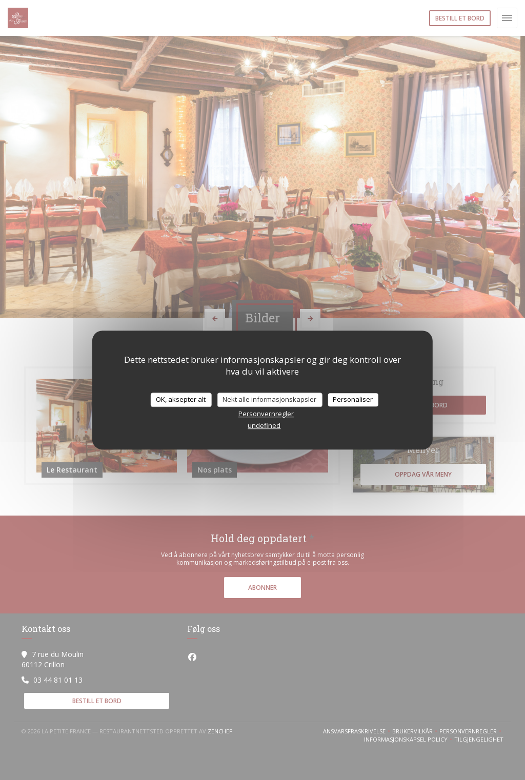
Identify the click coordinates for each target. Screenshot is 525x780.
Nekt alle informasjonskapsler (269, 399)
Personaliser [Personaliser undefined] (353, 399)
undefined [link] (264, 425)
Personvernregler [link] (266, 413)
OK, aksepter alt (181, 399)
